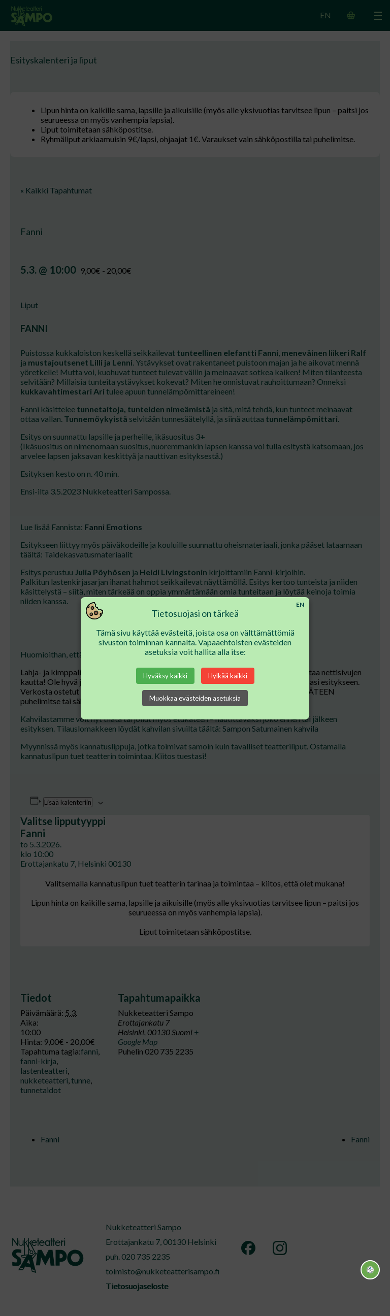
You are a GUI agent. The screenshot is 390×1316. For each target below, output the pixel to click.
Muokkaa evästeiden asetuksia (195, 698)
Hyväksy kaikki (165, 676)
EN (300, 604)
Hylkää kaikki (227, 676)
